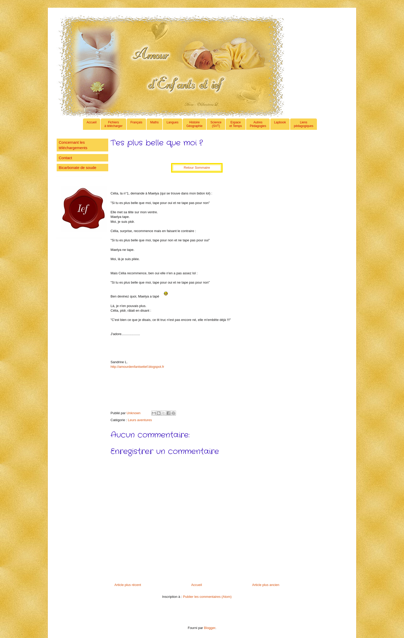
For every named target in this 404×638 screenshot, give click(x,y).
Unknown (134, 413)
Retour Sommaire (197, 167)
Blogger (209, 628)
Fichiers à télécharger (113, 124)
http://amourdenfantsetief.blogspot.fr (137, 367)
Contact (65, 158)
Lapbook (280, 124)
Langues (172, 124)
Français (136, 124)
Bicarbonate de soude (77, 167)
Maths (154, 124)
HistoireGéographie (194, 124)
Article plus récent (127, 585)
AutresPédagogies (258, 124)
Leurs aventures (140, 420)
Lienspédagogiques (303, 124)
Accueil (92, 124)
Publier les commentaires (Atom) (207, 597)
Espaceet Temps (235, 124)
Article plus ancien (266, 585)
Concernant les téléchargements (73, 145)
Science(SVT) (216, 124)
